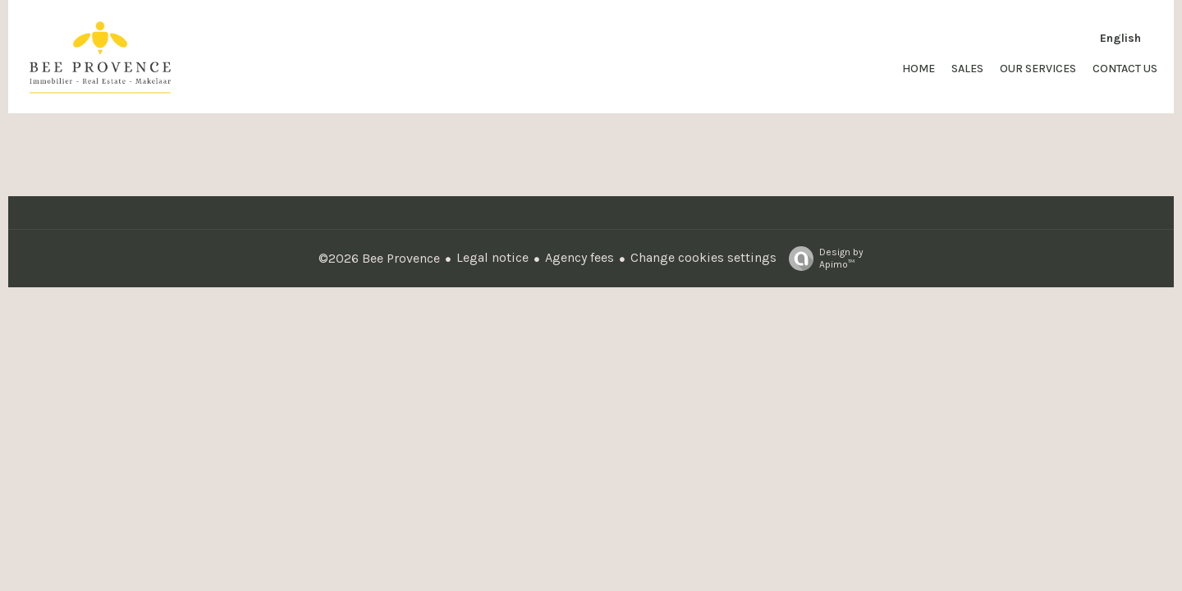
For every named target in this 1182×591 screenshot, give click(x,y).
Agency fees (579, 257)
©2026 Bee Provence (379, 258)
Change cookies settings (703, 257)
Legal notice (492, 257)
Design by (822, 258)
